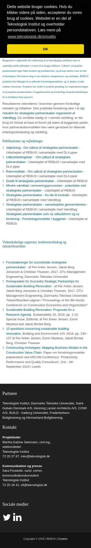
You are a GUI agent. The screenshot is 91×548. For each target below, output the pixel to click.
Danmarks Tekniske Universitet (52, 403)
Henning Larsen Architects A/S (55, 408)
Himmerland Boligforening (44, 417)
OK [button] (45, 49)
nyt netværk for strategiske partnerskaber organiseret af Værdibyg (43, 113)
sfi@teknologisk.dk (34, 485)
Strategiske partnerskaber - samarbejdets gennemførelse (46, 204)
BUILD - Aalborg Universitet (28, 413)
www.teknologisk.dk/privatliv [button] (32, 37)
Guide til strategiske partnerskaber (30, 181)
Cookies (62, 538)
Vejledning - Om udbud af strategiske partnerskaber (42, 147)
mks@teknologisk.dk (35, 456)
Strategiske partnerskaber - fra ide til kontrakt (37, 195)
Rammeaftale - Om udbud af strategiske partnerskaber (44, 171)
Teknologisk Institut (15, 403)
